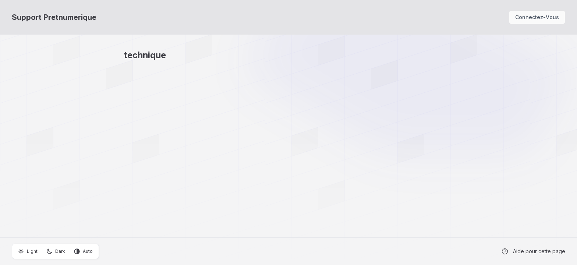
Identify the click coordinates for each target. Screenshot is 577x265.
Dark (55, 251)
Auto (83, 251)
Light (28, 251)
